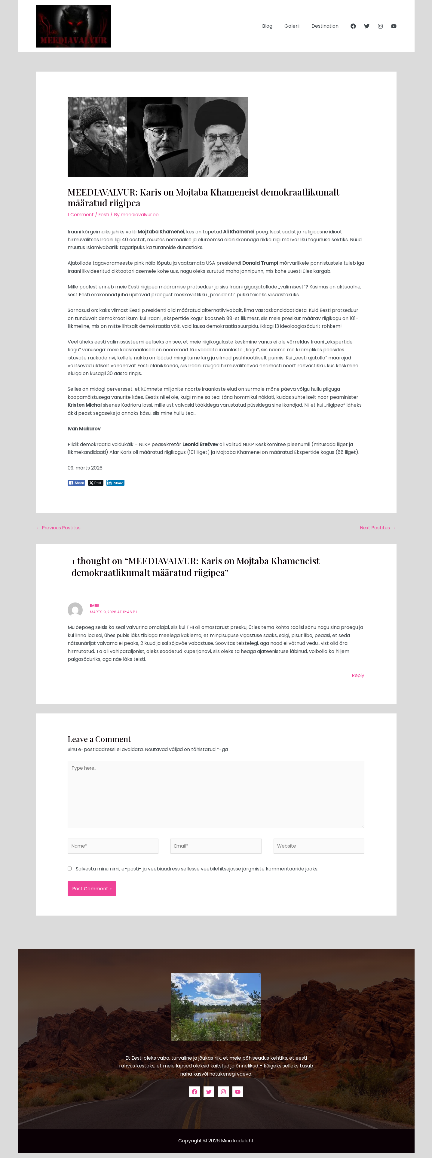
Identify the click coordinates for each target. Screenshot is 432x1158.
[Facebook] (353, 26)
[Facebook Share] (76, 483)
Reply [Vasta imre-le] (357, 676)
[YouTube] (394, 26)
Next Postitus (377, 528)
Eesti (105, 214)
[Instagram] (380, 26)
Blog (273, 26)
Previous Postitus (59, 528)
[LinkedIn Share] (115, 483)
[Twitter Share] (95, 483)
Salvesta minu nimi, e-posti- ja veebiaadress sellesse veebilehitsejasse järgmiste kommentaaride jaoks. (197, 873)
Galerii (295, 26)
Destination (326, 26)
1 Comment (81, 214)
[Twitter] (366, 26)
